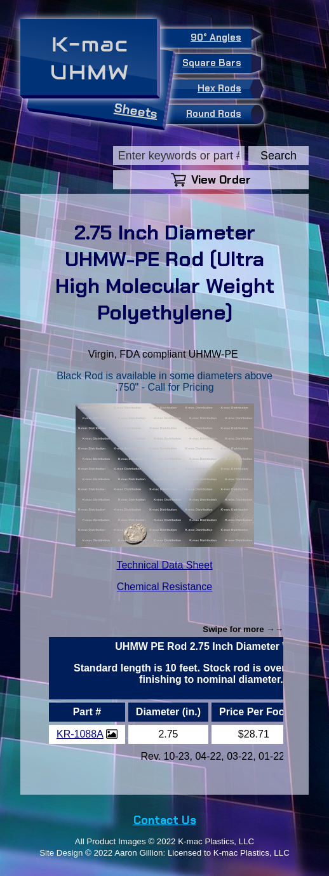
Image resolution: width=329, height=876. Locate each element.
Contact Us (164, 820)
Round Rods (221, 114)
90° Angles (221, 36)
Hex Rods (227, 88)
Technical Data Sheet (164, 565)
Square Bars (217, 63)
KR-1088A (80, 734)
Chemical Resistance (164, 586)
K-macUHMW (90, 58)
